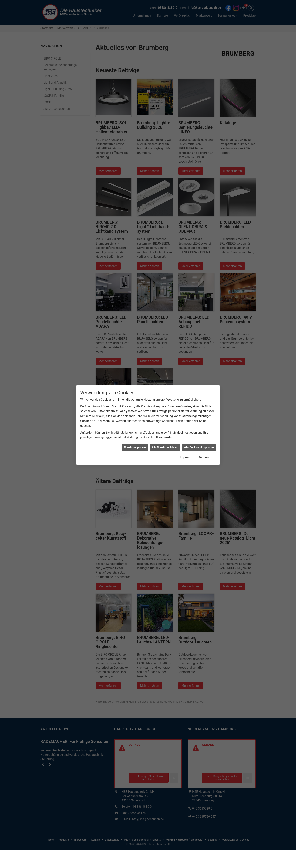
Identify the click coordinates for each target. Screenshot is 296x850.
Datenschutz (207, 457)
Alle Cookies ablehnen (165, 447)
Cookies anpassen (135, 447)
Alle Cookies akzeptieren (199, 447)
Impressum (187, 457)
